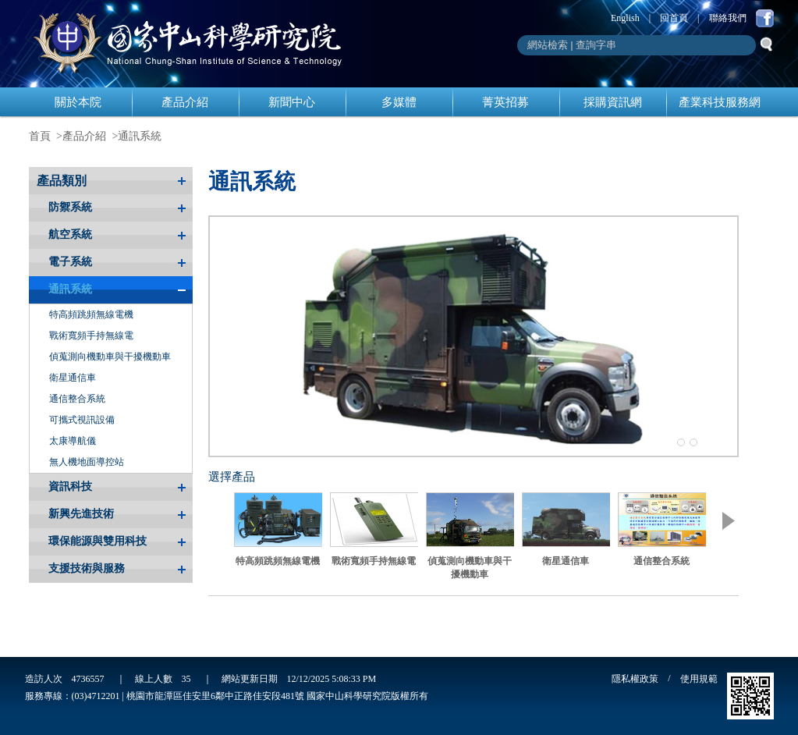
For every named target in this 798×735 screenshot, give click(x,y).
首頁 (40, 136)
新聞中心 (291, 102)
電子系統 (70, 262)
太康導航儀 (72, 440)
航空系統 (70, 234)
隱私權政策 (635, 678)
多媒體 (399, 102)
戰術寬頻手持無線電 (91, 335)
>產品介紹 (81, 136)
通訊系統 (139, 136)
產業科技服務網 (720, 102)
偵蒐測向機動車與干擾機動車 (110, 356)
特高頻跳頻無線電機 (91, 314)
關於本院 (78, 102)
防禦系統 (70, 207)
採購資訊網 (612, 102)
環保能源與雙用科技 (97, 541)
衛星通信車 (72, 377)
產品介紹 (184, 102)
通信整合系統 (77, 398)
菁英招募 (505, 102)
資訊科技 (70, 486)
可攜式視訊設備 (82, 419)
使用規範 (699, 678)
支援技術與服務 (86, 568)
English (625, 17)
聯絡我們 (728, 17)
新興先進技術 (81, 514)
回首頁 (674, 17)
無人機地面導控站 (86, 461)
